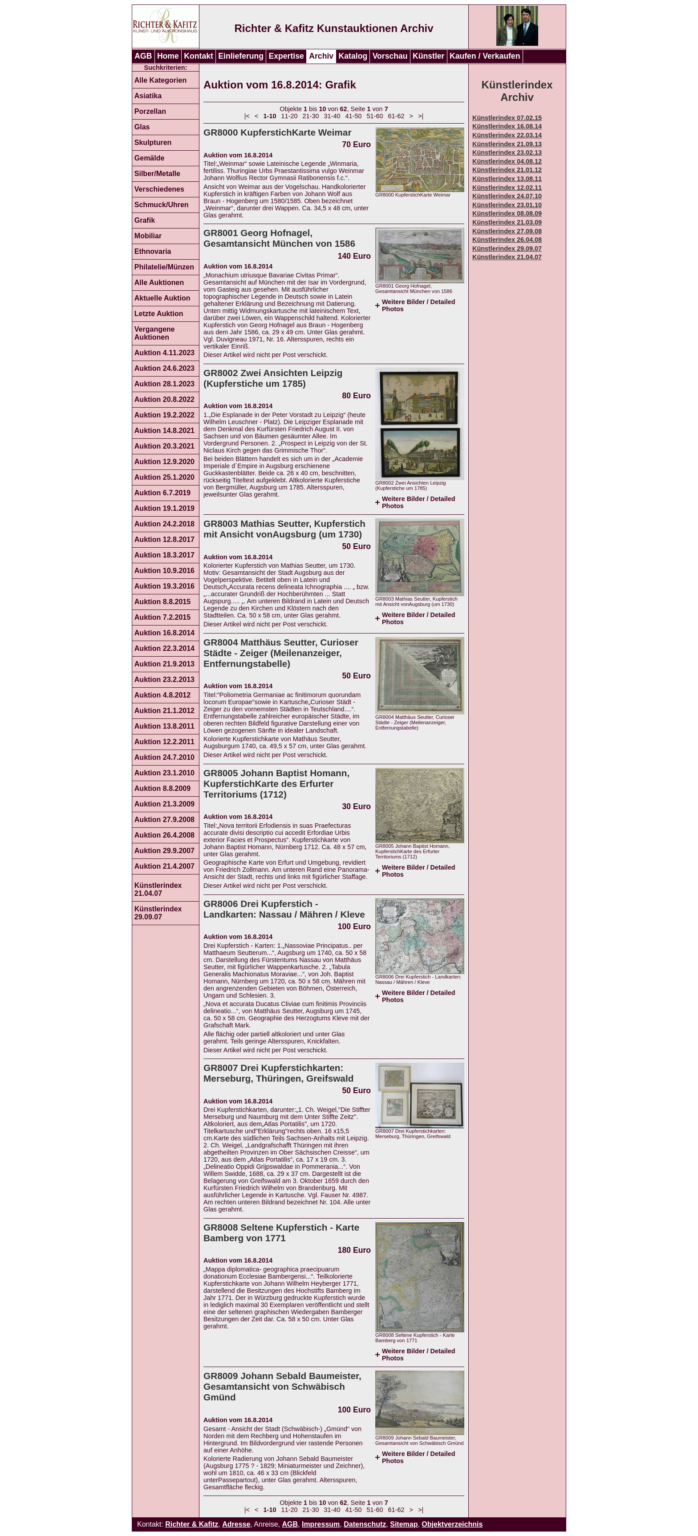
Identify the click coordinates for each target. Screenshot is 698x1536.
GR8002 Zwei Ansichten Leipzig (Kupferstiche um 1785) (272, 378)
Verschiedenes (159, 189)
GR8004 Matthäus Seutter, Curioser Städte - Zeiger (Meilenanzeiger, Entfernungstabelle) (280, 653)
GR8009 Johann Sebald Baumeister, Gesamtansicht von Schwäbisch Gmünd (282, 1386)
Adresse (236, 1524)
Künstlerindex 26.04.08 (507, 239)
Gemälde (149, 158)
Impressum (321, 1524)
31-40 (332, 116)
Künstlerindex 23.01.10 (507, 205)
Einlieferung (241, 56)
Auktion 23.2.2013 (164, 679)
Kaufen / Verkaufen (485, 56)
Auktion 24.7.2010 (164, 757)
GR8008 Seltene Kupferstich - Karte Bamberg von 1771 (281, 1232)
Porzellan (150, 111)
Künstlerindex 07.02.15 (507, 117)
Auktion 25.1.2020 (164, 477)
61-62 (396, 116)
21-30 (311, 116)
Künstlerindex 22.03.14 (507, 135)
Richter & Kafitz (191, 1524)
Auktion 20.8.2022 (164, 399)
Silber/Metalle (157, 173)
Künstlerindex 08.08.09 (507, 213)
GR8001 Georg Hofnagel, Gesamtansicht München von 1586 (279, 238)
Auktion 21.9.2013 (164, 664)
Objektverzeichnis (452, 1524)
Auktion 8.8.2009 (162, 788)
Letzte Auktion (158, 313)
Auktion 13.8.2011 (164, 726)
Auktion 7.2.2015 (162, 617)
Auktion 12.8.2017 (164, 539)
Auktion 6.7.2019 (162, 493)
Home (168, 56)
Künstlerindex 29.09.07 (158, 913)
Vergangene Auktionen (154, 333)
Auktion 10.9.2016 (164, 570)
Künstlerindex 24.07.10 (507, 196)
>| (420, 116)
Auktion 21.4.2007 (164, 866)
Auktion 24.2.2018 (164, 524)
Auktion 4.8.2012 (162, 695)
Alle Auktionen (159, 282)
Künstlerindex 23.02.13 (507, 152)
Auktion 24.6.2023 (164, 368)
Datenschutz (365, 1524)
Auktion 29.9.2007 (164, 850)
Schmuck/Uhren (161, 205)
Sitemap (404, 1524)
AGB (143, 56)
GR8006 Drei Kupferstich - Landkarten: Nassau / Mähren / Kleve (284, 908)
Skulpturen (153, 142)
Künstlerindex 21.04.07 (158, 889)
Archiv (321, 56)
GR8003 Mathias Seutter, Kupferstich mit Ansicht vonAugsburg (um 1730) (284, 528)
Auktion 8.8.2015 (162, 602)
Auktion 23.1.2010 (164, 773)
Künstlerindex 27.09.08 (507, 231)
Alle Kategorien (160, 80)
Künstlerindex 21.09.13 (507, 144)
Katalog (353, 56)
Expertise (286, 56)
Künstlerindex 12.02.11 (507, 187)
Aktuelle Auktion (162, 298)
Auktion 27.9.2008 (164, 819)
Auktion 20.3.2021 (164, 446)
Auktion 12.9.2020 (164, 461)
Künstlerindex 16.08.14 (507, 126)
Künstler (428, 56)
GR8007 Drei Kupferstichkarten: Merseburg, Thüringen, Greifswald (278, 1073)
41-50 (353, 116)
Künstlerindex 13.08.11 (507, 178)
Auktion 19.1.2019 (164, 508)
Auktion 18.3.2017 (164, 555)
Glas (142, 127)
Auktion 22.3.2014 (164, 648)
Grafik (144, 220)
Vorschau (390, 56)
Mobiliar (148, 236)
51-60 (375, 116)
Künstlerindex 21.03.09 (507, 222)
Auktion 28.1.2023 (164, 384)
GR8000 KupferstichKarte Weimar (277, 132)
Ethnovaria (152, 251)
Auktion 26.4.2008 (164, 835)
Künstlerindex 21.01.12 (507, 169)
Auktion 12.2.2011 (164, 742)
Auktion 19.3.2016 (164, 586)
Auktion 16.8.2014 (164, 633)
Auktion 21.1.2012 (164, 710)
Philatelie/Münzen (164, 267)
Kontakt (198, 56)
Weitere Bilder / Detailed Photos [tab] (418, 305)
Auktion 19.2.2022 (164, 415)
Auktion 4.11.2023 (164, 353)
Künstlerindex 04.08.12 (507, 161)
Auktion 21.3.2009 (164, 804)
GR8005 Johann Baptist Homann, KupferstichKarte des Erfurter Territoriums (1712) (276, 783)
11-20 (289, 116)
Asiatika (148, 96)
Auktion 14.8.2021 (164, 430)
